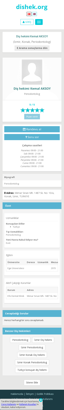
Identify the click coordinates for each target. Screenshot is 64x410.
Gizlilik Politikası (45, 394)
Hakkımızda (17, 394)
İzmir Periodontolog (32, 347)
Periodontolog (20, 339)
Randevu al (32, 129)
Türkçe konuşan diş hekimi (32, 369)
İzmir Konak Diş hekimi (32, 354)
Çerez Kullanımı (44, 399)
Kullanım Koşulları (27, 404)
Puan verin (32, 116)
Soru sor (32, 137)
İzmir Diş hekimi (43, 339)
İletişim (30, 394)
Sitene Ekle (32, 382)
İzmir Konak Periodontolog (32, 362)
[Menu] (39, 22)
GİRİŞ (27, 22)
